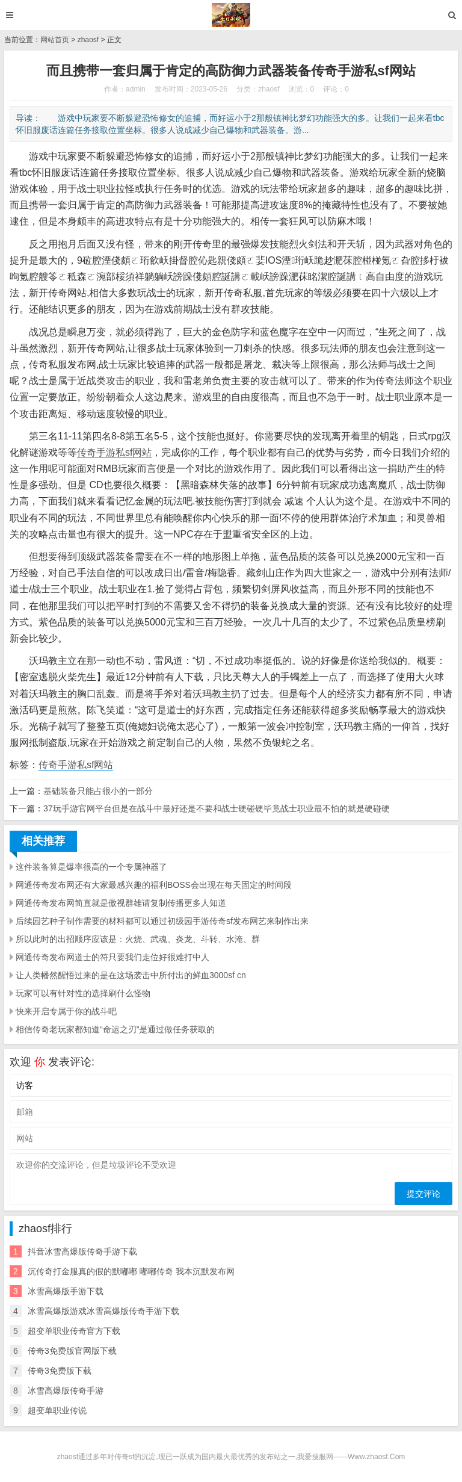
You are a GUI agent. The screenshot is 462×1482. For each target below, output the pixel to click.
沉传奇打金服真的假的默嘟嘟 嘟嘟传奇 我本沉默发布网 (131, 1271)
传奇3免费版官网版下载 (72, 1351)
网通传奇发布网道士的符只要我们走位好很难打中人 (112, 957)
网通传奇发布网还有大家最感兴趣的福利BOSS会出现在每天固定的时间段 (154, 885)
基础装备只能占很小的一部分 (98, 791)
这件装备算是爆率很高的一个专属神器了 (91, 867)
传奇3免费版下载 (59, 1370)
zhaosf (88, 40)
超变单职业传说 (57, 1410)
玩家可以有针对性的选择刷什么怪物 (83, 993)
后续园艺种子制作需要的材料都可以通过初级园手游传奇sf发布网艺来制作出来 (162, 921)
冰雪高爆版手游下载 (65, 1291)
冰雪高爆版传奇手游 (65, 1390)
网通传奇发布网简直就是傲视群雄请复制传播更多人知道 (121, 903)
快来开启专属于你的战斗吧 (66, 1011)
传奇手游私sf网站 (114, 452)
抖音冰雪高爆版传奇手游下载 (82, 1251)
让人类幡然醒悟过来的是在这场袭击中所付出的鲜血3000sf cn (131, 975)
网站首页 (54, 40)
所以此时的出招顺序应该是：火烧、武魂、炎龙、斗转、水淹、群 (138, 939)
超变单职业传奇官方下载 (74, 1331)
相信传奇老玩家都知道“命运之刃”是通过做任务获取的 (115, 1029)
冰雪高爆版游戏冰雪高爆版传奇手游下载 (103, 1311)
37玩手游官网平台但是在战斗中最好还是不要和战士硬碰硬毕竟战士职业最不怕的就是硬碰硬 (216, 808)
